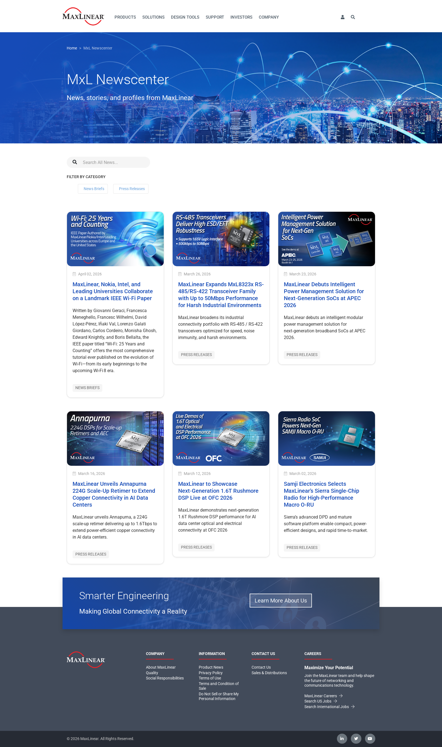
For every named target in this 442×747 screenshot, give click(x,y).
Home (72, 48)
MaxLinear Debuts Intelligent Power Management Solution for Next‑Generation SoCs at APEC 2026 (324, 294)
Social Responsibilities (165, 678)
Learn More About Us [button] (281, 600)
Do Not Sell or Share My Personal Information (219, 696)
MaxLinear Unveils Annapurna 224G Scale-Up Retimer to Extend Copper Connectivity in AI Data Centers (114, 494)
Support (215, 17)
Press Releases (132, 188)
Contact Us (261, 667)
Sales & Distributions (269, 673)
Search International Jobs (329, 706)
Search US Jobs (320, 701)
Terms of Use (210, 678)
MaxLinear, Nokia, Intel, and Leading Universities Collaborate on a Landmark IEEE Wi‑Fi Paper (113, 291)
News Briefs (94, 188)
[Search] (108, 162)
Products (125, 17)
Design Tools (185, 17)
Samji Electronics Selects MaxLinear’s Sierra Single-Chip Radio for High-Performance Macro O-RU (321, 494)
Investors (241, 17)
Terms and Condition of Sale (219, 686)
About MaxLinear (161, 667)
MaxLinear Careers (323, 696)
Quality (152, 673)
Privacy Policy (211, 673)
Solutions (153, 17)
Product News (211, 667)
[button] (342, 17)
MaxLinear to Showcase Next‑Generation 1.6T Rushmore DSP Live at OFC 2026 (218, 490)
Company (269, 17)
